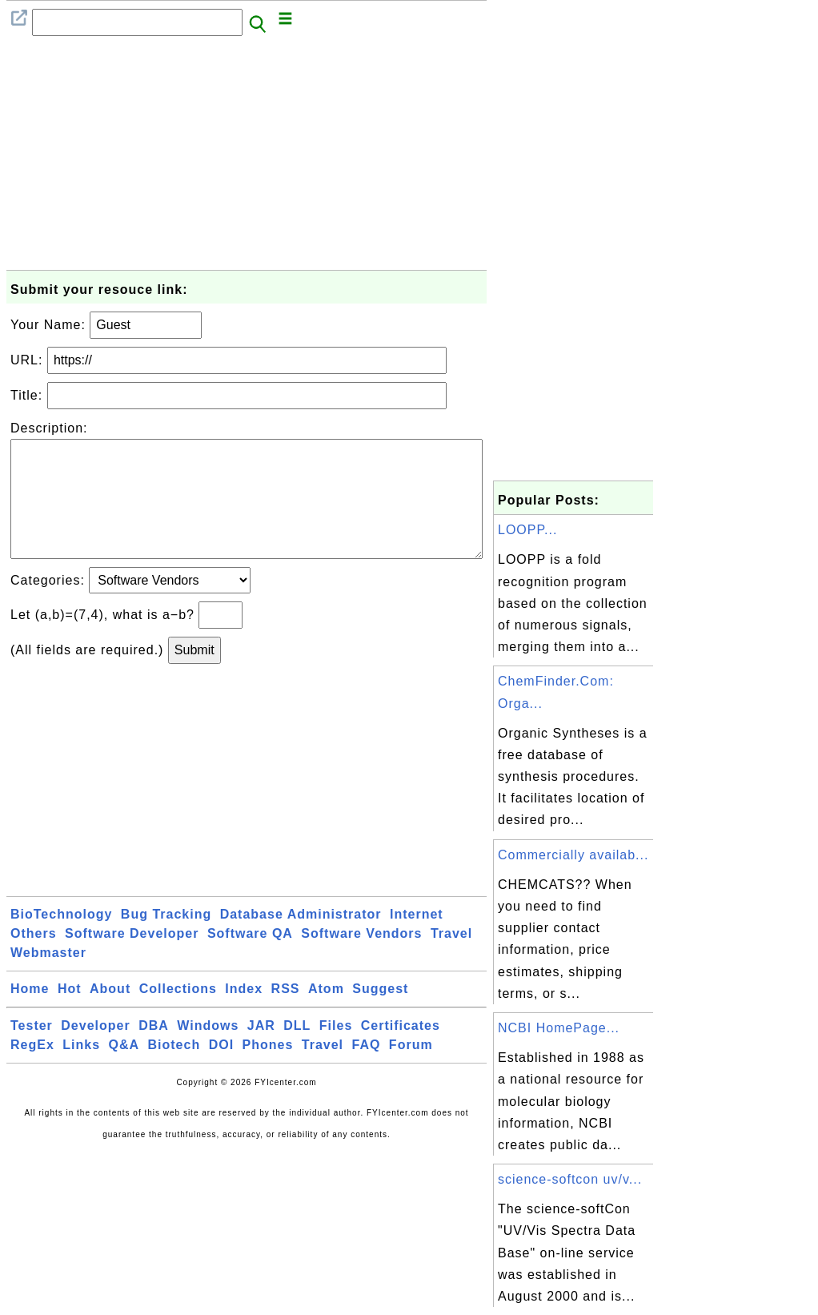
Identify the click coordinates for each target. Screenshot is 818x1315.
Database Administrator (301, 940)
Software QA (250, 959)
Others (33, 959)
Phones (268, 1070)
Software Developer (131, 959)
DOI (221, 1070)
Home (29, 1014)
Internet (416, 940)
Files (335, 1051)
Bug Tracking (166, 940)
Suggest (380, 1014)
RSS (285, 1014)
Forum (411, 1070)
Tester (31, 1051)
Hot (70, 1014)
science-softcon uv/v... (570, 1179)
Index (244, 1014)
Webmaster (48, 978)
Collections (178, 1014)
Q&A (124, 1070)
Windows (208, 1051)
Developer (95, 1051)
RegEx (32, 1070)
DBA (153, 1051)
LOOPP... (527, 530)
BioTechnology (61, 940)
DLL (297, 1051)
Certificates (400, 1051)
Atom (326, 1014)
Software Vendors (361, 959)
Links (81, 1070)
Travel (451, 959)
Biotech (174, 1070)
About (110, 1014)
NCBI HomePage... (559, 1028)
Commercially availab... (573, 855)
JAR (261, 1051)
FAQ (366, 1070)
